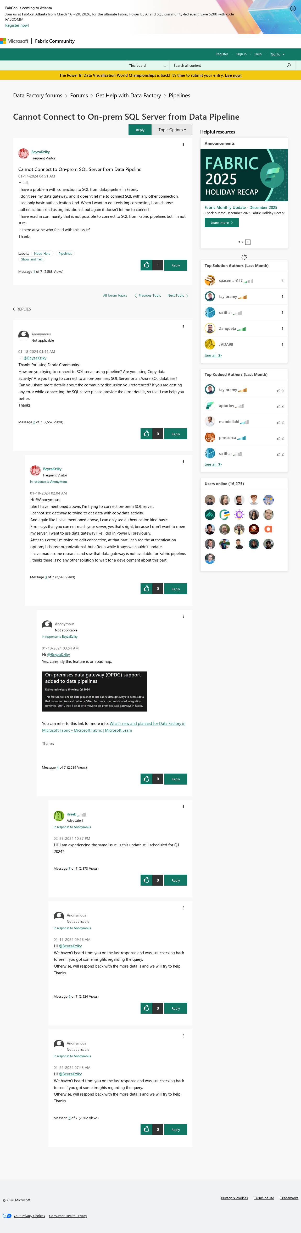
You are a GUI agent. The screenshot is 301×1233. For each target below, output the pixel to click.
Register (222, 54)
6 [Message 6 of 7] (69, 1117)
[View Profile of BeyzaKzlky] (40, 151)
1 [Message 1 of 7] (34, 271)
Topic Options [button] (171, 129)
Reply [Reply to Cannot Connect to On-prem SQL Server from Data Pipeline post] (175, 265)
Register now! (17, 25)
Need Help (42, 253)
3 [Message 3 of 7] (46, 577)
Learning (197, 41)
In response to (48, 481)
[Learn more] (222, 222)
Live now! (233, 75)
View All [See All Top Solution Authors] (213, 355)
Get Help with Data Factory (128, 95)
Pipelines (179, 95)
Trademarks (289, 1198)
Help (258, 54)
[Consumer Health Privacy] (68, 1215)
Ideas (131, 41)
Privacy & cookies (234, 1198)
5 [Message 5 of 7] (69, 996)
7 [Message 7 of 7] (69, 868)
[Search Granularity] (147, 65)
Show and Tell (31, 259)
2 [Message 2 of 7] (34, 422)
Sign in (241, 54)
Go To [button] (275, 54)
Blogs (178, 41)
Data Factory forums (37, 95)
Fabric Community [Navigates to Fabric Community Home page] (55, 41)
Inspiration (110, 41)
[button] (140, 129)
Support (220, 41)
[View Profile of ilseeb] (71, 814)
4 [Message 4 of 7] (58, 767)
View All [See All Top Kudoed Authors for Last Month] (213, 464)
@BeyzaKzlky (35, 357)
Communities (154, 41)
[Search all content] (232, 65)
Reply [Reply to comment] (175, 434)
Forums (86, 41)
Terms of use (264, 1198)
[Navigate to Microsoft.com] (14, 41)
